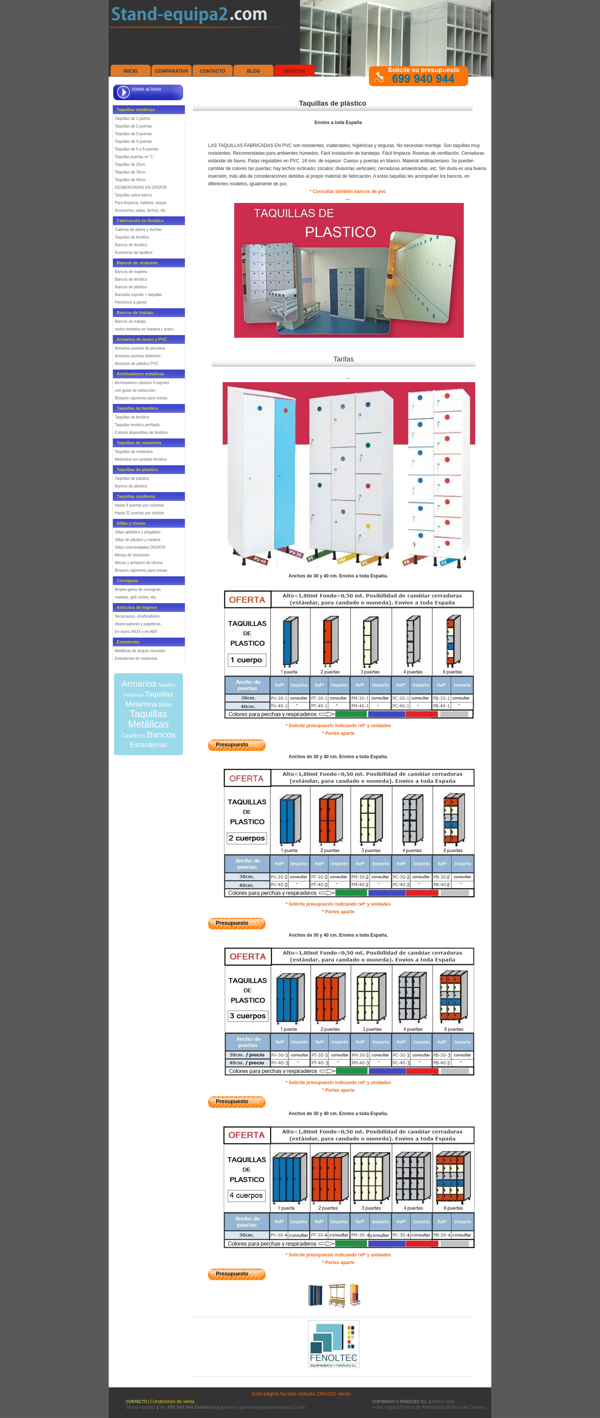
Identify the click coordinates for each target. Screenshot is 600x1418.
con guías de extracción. (135, 390)
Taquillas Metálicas (148, 718)
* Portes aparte (338, 733)
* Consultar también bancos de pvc (348, 191)
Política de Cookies (466, 1407)
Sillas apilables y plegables (138, 532)
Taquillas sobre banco (133, 195)
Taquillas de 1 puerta (132, 118)
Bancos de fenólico (131, 245)
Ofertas (294, 71)
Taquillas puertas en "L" (135, 157)
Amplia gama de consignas (138, 589)
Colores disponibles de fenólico (141, 432)
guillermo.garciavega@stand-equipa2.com (262, 1407)
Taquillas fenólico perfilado (137, 425)
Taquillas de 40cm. (131, 180)
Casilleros (133, 736)
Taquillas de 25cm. (131, 164)
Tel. (188, 1407)
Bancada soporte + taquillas (138, 295)
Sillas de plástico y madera (137, 540)
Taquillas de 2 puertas (133, 126)
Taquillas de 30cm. (131, 172)
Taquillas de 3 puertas (133, 134)
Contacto (212, 71)
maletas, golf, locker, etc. (136, 597)
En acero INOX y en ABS (136, 632)
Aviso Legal (384, 1407)
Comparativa (171, 71)
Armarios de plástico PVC (136, 363)
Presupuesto (232, 744)
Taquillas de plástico (132, 478)
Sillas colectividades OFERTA (140, 547)
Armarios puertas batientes (138, 356)
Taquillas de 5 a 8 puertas (136, 149)
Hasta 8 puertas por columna (139, 505)
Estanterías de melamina (136, 658)
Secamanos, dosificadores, (138, 616)
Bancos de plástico (131, 287)
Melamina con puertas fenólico (141, 459)
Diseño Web (442, 1401)
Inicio (131, 71)
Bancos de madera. (131, 272)
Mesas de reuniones (132, 555)
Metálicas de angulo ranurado (140, 651)
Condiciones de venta (172, 1401)
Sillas (164, 705)
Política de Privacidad (421, 1407)
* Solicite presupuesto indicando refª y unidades (338, 725)
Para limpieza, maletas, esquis (141, 203)
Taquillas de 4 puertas (133, 141)
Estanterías (148, 745)
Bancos (161, 734)
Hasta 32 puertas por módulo (139, 513)
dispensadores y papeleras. (138, 624)
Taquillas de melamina (134, 452)
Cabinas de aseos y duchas (138, 229)
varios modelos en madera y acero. (144, 329)
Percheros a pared (130, 302)
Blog (253, 71)
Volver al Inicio (146, 89)
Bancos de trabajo (130, 321)
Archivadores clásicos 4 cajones (142, 383)
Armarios (138, 684)
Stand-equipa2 (141, 1407)
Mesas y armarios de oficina (139, 563)
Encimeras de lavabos (133, 252)
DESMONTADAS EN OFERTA (141, 187)
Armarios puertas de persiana (140, 348)
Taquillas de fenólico (132, 237)
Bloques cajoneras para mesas (141, 398)
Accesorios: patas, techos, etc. (141, 210)
